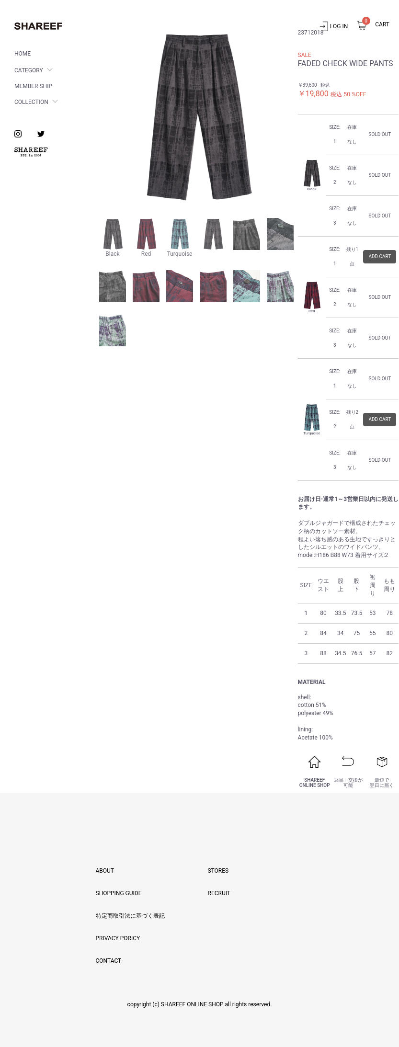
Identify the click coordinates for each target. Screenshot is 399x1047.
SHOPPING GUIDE (119, 893)
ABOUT (105, 870)
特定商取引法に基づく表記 (130, 915)
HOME (22, 53)
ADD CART (379, 256)
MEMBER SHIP (33, 86)
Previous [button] (108, 116)
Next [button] (286, 116)
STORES (217, 870)
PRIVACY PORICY (118, 938)
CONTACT (109, 960)
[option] (197, 116)
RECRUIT (218, 893)
